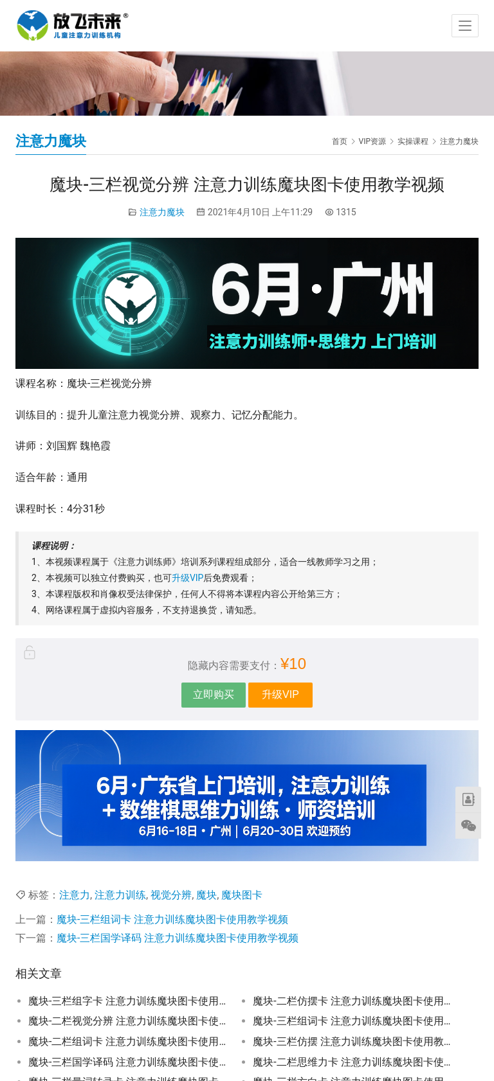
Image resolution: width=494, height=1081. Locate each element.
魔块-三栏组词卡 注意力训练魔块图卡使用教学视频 (172, 919)
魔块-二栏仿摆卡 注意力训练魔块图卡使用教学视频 (351, 1001)
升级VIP (188, 578)
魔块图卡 (241, 895)
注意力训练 (120, 895)
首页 (339, 141)
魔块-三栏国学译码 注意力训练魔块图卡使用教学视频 (177, 938)
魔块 (206, 895)
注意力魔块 (162, 212)
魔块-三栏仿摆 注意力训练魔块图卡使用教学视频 (351, 1041)
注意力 (74, 895)
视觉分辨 (171, 895)
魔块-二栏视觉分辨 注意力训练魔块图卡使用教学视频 (127, 1021)
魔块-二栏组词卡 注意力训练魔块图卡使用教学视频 (127, 1041)
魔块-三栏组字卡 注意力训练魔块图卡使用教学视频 (127, 1001)
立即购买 (213, 694)
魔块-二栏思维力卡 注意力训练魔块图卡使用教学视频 (351, 1062)
